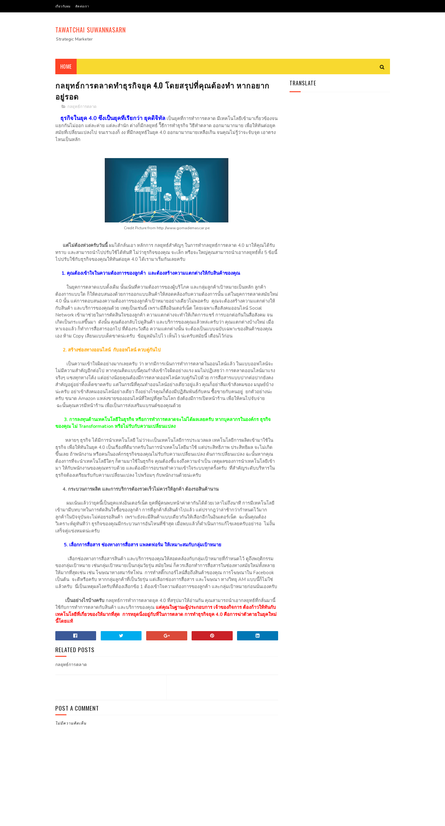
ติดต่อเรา (82, 6)
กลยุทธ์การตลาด (81, 107)
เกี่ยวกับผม (63, 6)
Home (66, 66)
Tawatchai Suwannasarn (90, 29)
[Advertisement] (277, 35)
